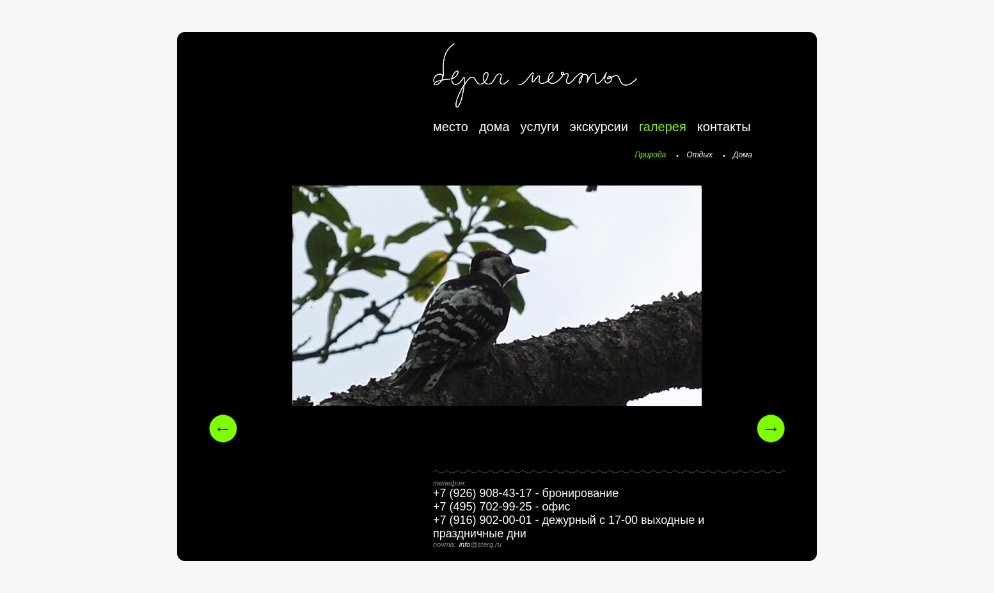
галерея (662, 127)
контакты (724, 127)
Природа (651, 154)
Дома (742, 154)
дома (494, 127)
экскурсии (599, 127)
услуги (540, 127)
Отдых (699, 154)
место (450, 127)
